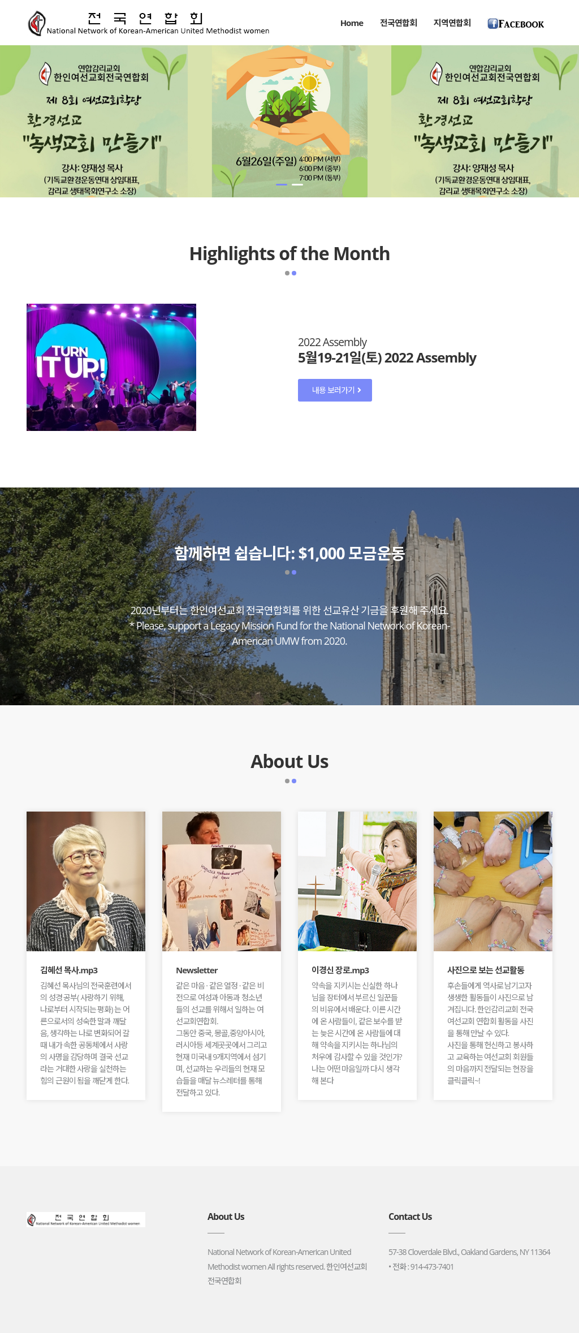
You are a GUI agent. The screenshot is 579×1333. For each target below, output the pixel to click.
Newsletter (197, 970)
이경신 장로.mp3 (340, 970)
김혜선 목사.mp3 (68, 970)
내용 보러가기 (336, 390)
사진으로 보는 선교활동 (485, 970)
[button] (282, 184)
